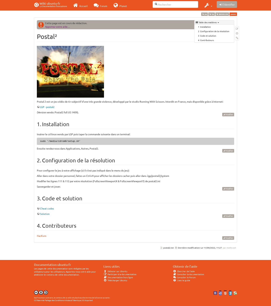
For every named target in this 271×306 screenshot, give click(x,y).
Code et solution (208, 35)
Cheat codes (47, 208)
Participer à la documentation (119, 274)
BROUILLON (222, 14)
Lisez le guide (181, 280)
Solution (44, 213)
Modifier (229, 114)
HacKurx (41, 235)
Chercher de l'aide (184, 271)
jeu (204, 14)
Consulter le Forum (184, 277)
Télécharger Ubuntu (115, 280)
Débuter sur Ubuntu (115, 271)
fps (211, 14)
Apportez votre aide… (57, 26)
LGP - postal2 (47, 106)
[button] (208, 5)
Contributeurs (207, 40)
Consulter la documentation (188, 274)
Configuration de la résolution (214, 31)
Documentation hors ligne (118, 277)
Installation (205, 26)
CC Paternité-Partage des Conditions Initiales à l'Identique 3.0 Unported (63, 300)
